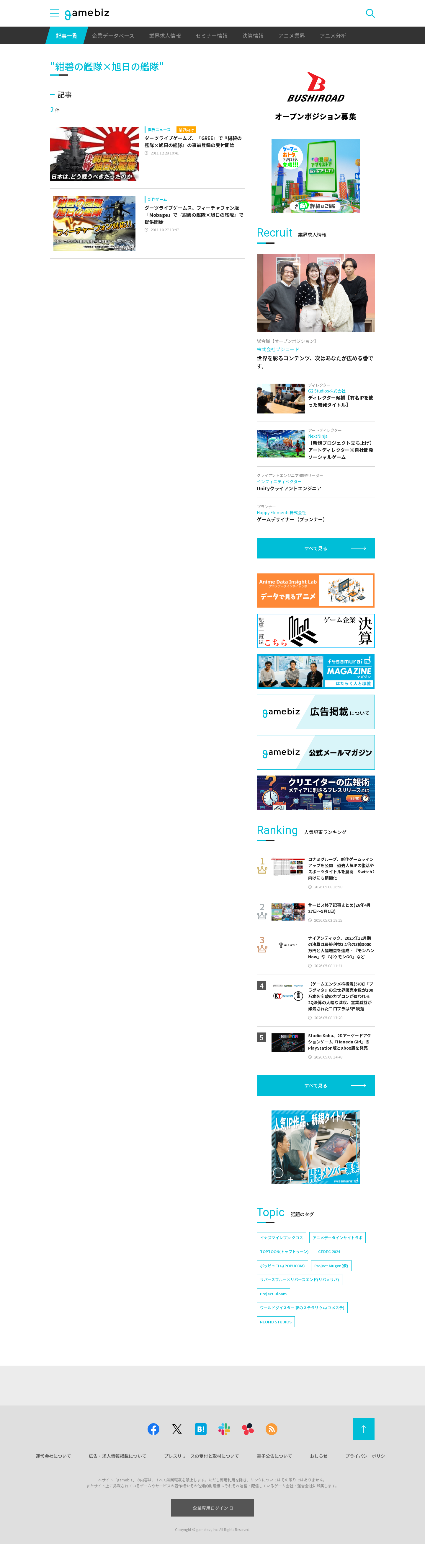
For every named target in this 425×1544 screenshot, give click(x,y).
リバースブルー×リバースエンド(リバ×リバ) (299, 1279)
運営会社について (53, 1456)
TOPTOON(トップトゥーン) (284, 1251)
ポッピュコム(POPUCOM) (282, 1265)
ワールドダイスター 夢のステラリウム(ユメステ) (302, 1307)
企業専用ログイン (213, 1508)
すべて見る (315, 548)
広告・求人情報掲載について (117, 1456)
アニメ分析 (333, 35)
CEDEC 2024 (329, 1251)
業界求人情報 (165, 35)
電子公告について (274, 1456)
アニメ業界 (291, 35)
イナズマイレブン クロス (281, 1237)
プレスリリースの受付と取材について (201, 1456)
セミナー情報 (212, 35)
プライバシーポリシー (367, 1456)
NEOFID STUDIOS (276, 1322)
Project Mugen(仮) (331, 1265)
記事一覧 (66, 35)
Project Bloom (273, 1294)
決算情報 (253, 35)
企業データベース (113, 35)
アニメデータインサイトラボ (337, 1237)
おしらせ (319, 1456)
